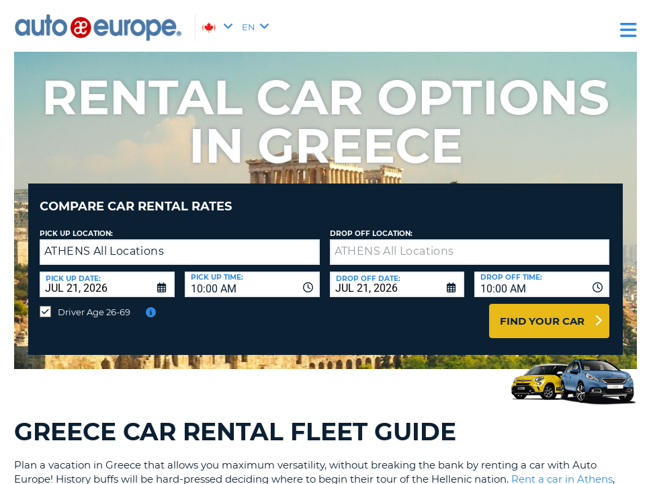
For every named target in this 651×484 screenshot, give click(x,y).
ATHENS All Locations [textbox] (104, 241)
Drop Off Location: (371, 223)
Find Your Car (542, 311)
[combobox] (252, 274)
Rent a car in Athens (562, 468)
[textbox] (470, 242)
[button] (306, 242)
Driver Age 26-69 (94, 301)
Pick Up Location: (76, 223)
